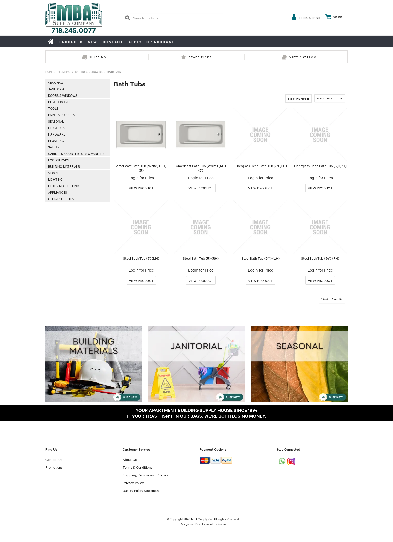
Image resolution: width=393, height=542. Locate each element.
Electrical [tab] (57, 127)
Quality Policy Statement (141, 490)
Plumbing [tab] (56, 140)
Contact (113, 41)
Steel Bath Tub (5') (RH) (201, 258)
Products (71, 41)
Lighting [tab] (55, 179)
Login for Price (141, 177)
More (141, 188)
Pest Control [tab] (60, 101)
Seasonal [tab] (56, 121)
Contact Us (53, 459)
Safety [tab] (54, 147)
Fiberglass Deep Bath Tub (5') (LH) (260, 165)
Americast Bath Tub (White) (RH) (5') (201, 167)
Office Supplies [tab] (61, 198)
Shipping (97, 57)
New (92, 41)
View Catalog (302, 57)
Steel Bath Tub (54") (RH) (320, 258)
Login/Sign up (309, 17)
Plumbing (64, 72)
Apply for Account (151, 41)
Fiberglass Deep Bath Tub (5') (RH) (320, 165)
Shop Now (55, 82)
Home (51, 41)
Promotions (53, 467)
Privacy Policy (133, 482)
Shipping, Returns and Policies (145, 475)
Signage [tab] (54, 172)
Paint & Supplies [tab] (61, 114)
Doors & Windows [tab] (62, 95)
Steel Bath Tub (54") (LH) (260, 258)
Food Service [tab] (59, 159)
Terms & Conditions (137, 467)
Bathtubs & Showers (89, 72)
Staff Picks (200, 57)
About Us (130, 459)
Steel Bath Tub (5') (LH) (141, 258)
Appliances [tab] (57, 192)
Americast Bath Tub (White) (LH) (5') (141, 167)
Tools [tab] (53, 108)
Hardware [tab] (56, 134)
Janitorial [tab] (57, 88)
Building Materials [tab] (64, 166)
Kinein (222, 524)
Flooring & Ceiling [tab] (63, 185)
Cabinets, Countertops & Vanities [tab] (76, 153)
